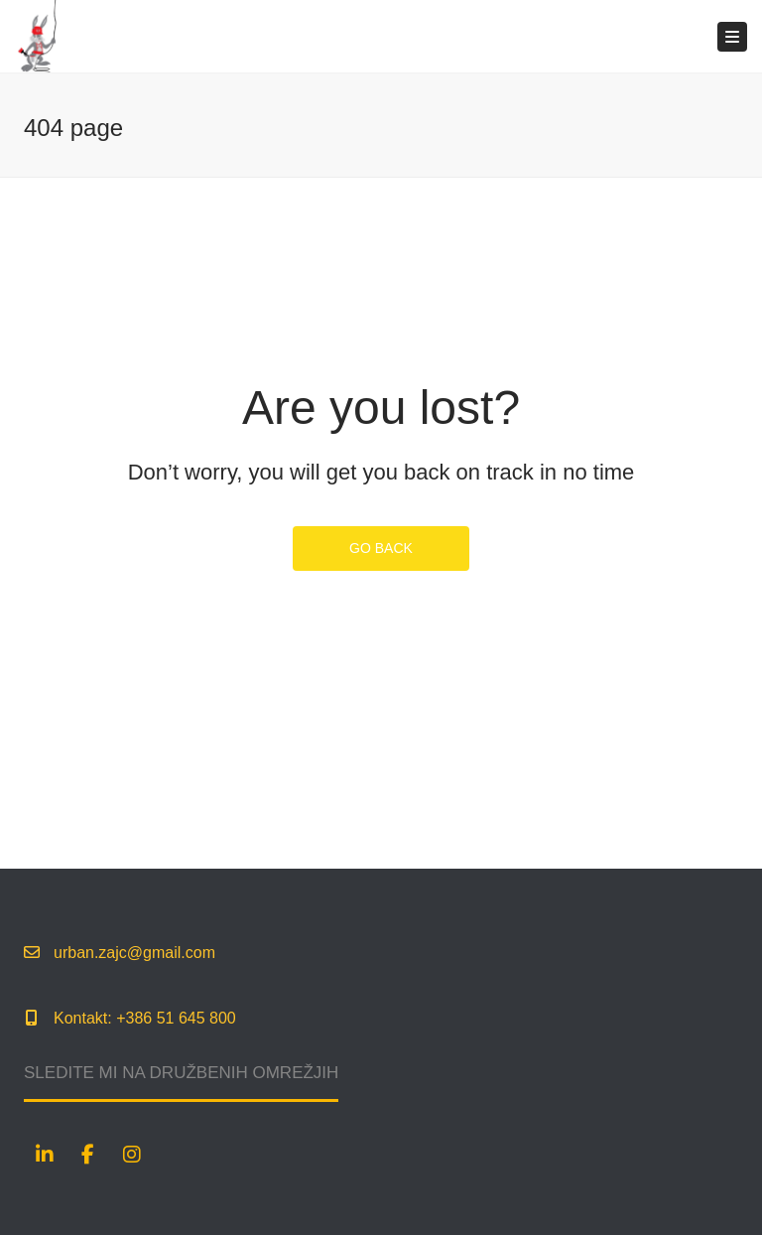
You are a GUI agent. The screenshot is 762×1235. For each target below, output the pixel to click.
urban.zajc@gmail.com (134, 952)
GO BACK (381, 548)
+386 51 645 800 (176, 1018)
